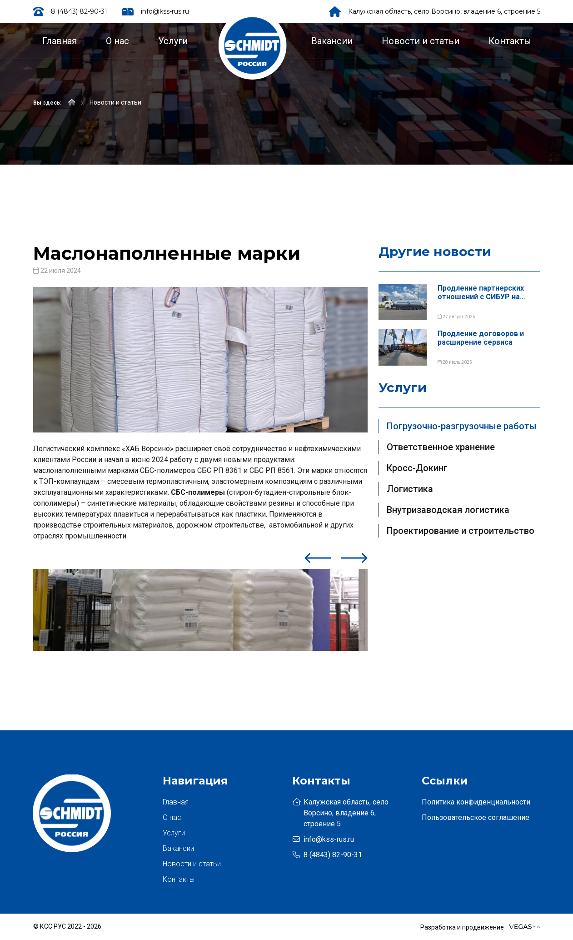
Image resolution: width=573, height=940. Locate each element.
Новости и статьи (420, 40)
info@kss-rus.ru (165, 11)
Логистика (410, 488)
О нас (117, 40)
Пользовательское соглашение (475, 817)
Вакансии (332, 40)
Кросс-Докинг (417, 467)
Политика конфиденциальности (476, 802)
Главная (59, 40)
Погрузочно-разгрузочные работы (462, 426)
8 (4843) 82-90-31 (79, 11)
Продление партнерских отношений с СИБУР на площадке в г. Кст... (481, 293)
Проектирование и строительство (460, 530)
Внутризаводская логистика (448, 509)
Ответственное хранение (441, 447)
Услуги (173, 40)
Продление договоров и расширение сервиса (481, 338)
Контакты (509, 40)
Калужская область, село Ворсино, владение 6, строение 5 (444, 11)
